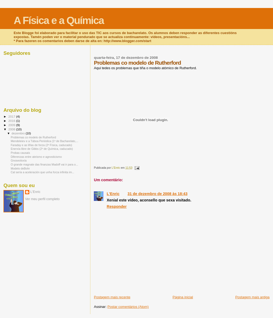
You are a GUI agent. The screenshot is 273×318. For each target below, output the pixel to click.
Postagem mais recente (112, 297)
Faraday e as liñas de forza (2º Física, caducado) (41, 145)
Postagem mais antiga (252, 297)
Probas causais (20, 152)
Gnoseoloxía (18, 160)
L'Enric (113, 194)
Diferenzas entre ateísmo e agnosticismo (36, 156)
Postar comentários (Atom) (128, 307)
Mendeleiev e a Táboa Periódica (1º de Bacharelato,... (44, 141)
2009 (12, 125)
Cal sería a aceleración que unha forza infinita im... (42, 172)
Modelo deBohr (20, 168)
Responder (117, 206)
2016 (12, 120)
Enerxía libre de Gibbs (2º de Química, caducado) (42, 148)
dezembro (19, 133)
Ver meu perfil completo (42, 199)
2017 (12, 116)
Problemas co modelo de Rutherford (33, 137)
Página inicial (182, 297)
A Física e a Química (59, 20)
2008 (12, 129)
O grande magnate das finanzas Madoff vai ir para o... (44, 164)
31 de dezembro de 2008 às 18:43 (157, 194)
